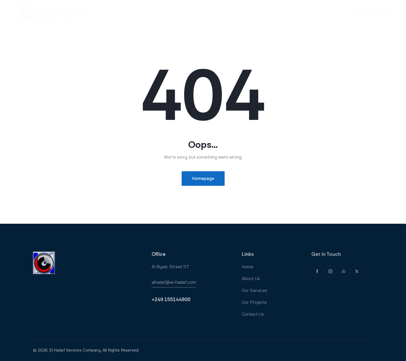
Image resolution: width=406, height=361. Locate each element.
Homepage (203, 178)
